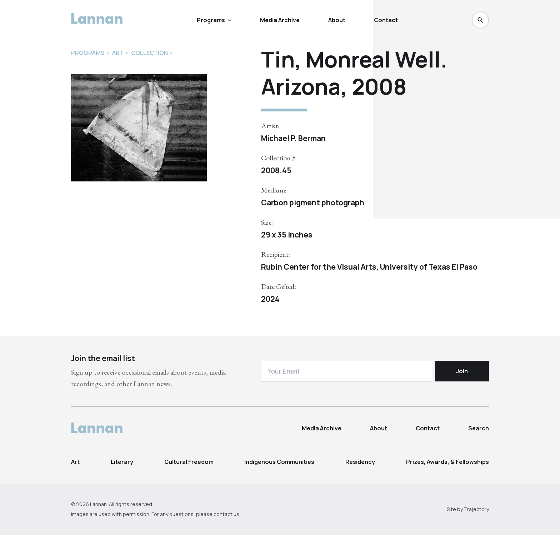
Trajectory (476, 509)
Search (478, 428)
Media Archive (280, 20)
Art (75, 462)
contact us (226, 514)
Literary (122, 462)
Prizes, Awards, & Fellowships (447, 462)
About (336, 20)
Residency (360, 462)
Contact (386, 20)
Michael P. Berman (293, 138)
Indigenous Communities (279, 462)
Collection (149, 53)
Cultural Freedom (189, 462)
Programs (214, 20)
